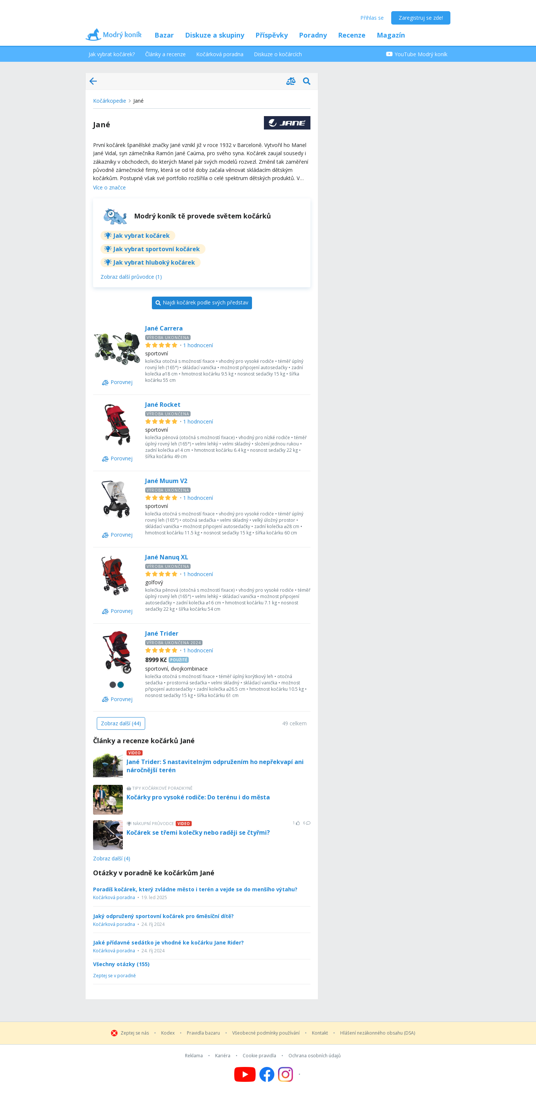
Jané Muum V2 (166, 481)
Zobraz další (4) (111, 859)
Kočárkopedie (109, 100)
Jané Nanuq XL (166, 557)
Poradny (313, 35)
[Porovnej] (117, 382)
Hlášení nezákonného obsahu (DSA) (377, 1033)
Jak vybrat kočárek (142, 235)
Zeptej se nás (135, 1033)
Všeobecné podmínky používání (266, 1033)
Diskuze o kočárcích (278, 54)
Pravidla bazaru (203, 1033)
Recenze (352, 35)
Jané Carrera (164, 328)
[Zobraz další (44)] (121, 723)
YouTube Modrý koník (416, 54)
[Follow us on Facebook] (266, 1074)
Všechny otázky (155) (121, 964)
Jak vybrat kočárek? (112, 54)
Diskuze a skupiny (214, 35)
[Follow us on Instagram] (290, 1074)
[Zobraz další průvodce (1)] (131, 277)
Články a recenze (165, 54)
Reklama (194, 1056)
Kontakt (320, 1033)
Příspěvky (271, 35)
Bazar (164, 35)
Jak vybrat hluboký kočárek (154, 262)
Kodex (168, 1033)
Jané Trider (161, 633)
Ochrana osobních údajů (314, 1056)
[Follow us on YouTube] (245, 1074)
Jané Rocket (163, 404)
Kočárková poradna (219, 54)
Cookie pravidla (259, 1056)
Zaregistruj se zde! (421, 17)
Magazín (391, 35)
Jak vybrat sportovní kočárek (157, 249)
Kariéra (222, 1056)
